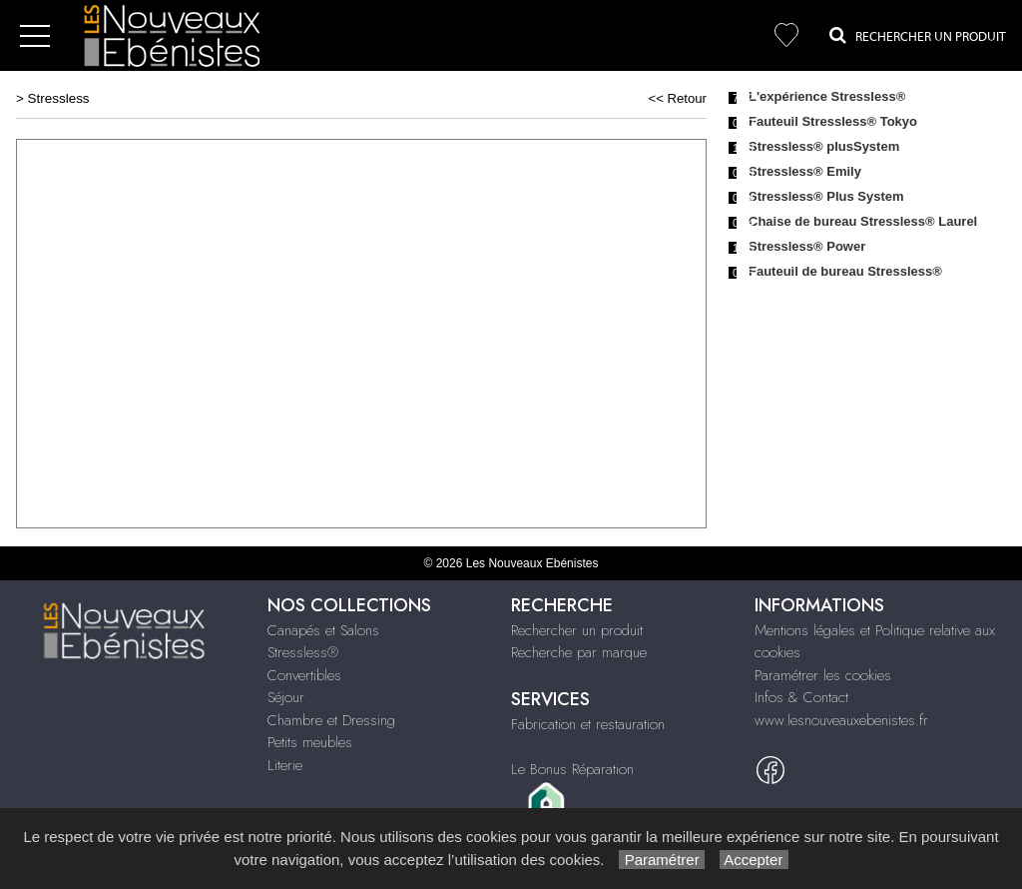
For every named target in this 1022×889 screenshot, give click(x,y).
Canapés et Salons (323, 630)
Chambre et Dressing (331, 720)
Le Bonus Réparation (572, 769)
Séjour (285, 697)
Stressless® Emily (805, 171)
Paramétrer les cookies (823, 675)
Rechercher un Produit (917, 35)
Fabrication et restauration (588, 724)
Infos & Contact (801, 697)
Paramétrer (661, 859)
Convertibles (304, 675)
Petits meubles (309, 742)
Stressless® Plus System (826, 196)
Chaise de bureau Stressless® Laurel (863, 221)
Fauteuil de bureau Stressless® (845, 271)
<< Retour (677, 98)
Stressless (59, 98)
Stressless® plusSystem (824, 146)
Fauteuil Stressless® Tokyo (833, 121)
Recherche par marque (579, 652)
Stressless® (302, 652)
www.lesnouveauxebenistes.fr (841, 720)
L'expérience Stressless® (827, 96)
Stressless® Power (807, 246)
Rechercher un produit (577, 630)
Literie (284, 765)
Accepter (754, 859)
